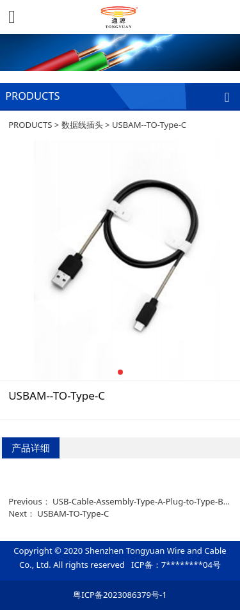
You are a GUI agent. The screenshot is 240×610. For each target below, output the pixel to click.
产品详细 (31, 447)
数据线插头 (82, 124)
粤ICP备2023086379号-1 (119, 594)
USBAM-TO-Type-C (73, 513)
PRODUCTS (30, 124)
